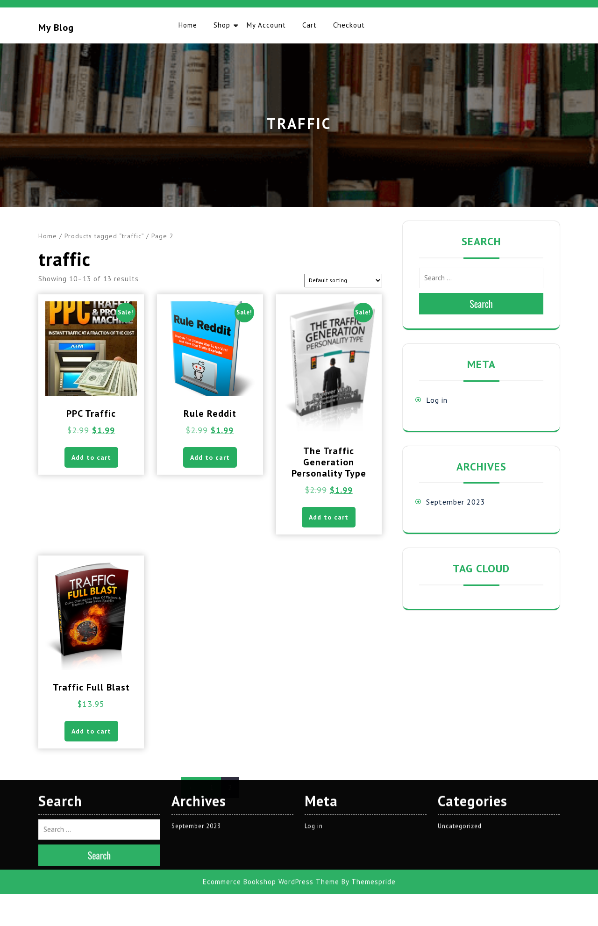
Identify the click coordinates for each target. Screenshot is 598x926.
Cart (309, 25)
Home (187, 25)
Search (481, 304)
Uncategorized (460, 690)
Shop (222, 25)
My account (266, 25)
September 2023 (455, 501)
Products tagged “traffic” (104, 236)
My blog (56, 27)
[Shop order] (343, 280)
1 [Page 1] (212, 787)
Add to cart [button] (91, 457)
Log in (437, 400)
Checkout (349, 25)
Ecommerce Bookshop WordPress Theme (271, 745)
